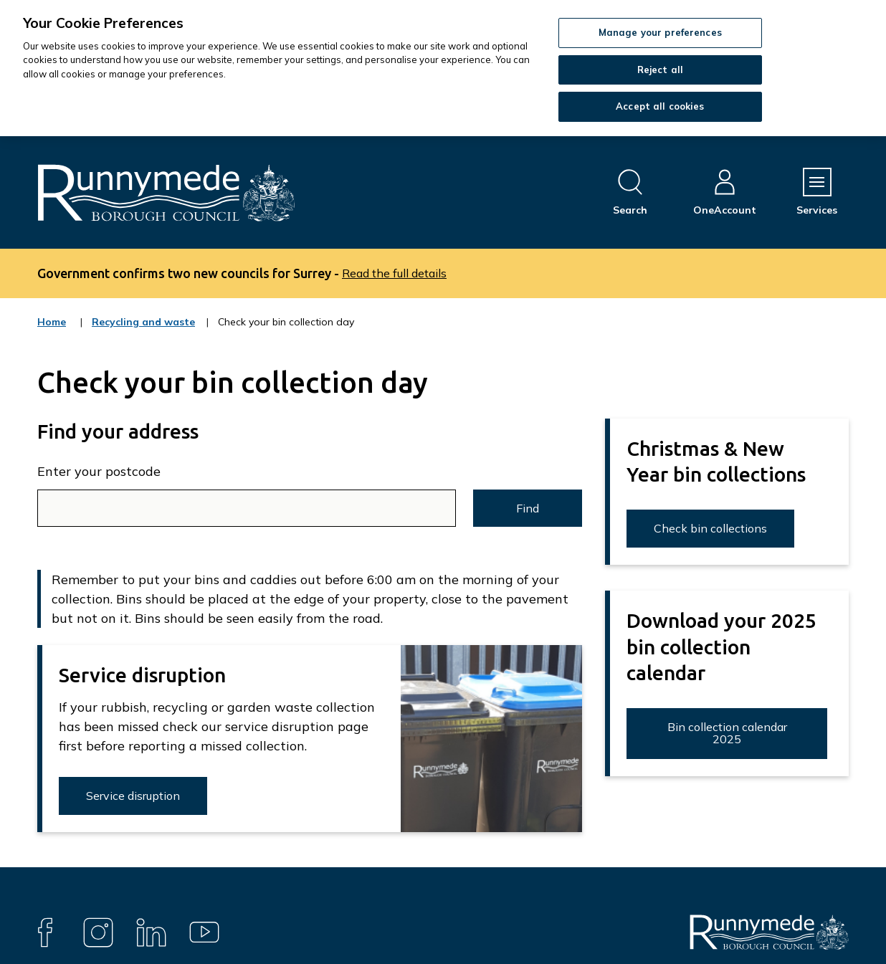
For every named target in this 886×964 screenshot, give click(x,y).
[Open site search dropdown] (630, 192)
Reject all (660, 69)
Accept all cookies (660, 106)
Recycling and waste (143, 331)
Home (51, 321)
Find (527, 508)
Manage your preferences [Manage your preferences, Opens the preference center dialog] (660, 32)
